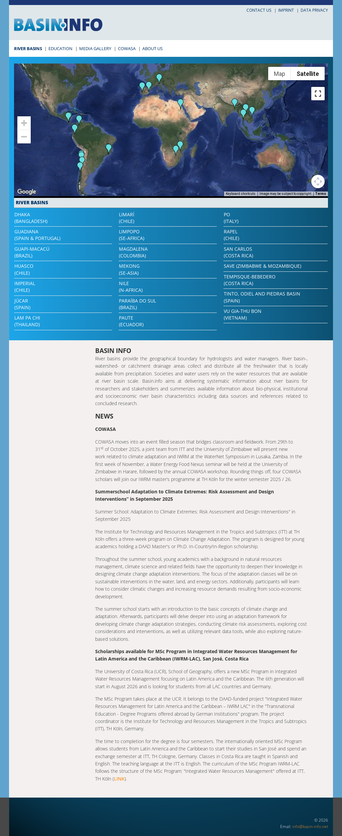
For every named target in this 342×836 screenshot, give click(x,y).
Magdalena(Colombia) (133, 252)
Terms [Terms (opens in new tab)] (320, 194)
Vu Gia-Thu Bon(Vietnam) (243, 314)
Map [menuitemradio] (279, 73)
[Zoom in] (24, 123)
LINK (119, 778)
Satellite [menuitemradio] (308, 73)
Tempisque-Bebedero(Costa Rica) (250, 279)
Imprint (286, 10)
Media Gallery (95, 48)
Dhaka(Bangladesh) (30, 217)
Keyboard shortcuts (240, 194)
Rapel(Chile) (231, 234)
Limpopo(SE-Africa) (131, 234)
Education (60, 48)
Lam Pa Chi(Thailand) (27, 321)
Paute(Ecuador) (131, 321)
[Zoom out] (24, 136)
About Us (152, 48)
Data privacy (314, 10)
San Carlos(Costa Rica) (238, 252)
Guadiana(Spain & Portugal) (37, 234)
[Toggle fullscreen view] (318, 93)
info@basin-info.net (310, 826)
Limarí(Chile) (126, 217)
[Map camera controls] (318, 181)
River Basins (28, 48)
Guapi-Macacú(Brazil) (31, 252)
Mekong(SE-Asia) (129, 269)
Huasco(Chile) (23, 269)
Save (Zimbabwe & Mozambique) (262, 266)
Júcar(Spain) (22, 304)
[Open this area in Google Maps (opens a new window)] (27, 192)
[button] (234, 103)
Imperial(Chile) (24, 286)
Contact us (259, 10)
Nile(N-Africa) (131, 286)
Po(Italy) (231, 217)
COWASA (127, 48)
